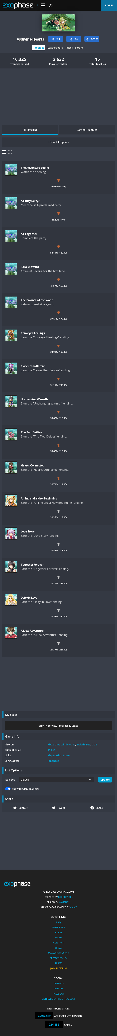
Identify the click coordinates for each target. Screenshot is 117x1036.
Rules (58, 932)
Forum (79, 47)
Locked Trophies (59, 142)
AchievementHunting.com (58, 998)
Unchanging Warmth (34, 399)
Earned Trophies (87, 129)
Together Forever (32, 565)
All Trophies (30, 129)
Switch (81, 744)
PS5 (88, 744)
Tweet (58, 808)
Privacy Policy (58, 958)
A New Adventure (32, 631)
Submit (20, 808)
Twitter (58, 988)
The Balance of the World (37, 300)
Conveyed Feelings (33, 333)
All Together (29, 234)
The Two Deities (31, 432)
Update (105, 779)
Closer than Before (33, 366)
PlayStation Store (58, 755)
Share (96, 808)
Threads (58, 983)
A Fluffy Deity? (30, 201)
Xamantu (64, 902)
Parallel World (30, 267)
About (58, 937)
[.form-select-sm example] (56, 779)
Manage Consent (58, 953)
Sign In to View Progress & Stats (58, 725)
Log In (109, 5)
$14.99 (51, 750)
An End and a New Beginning (39, 498)
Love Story (27, 531)
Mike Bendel (65, 897)
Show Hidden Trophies (25, 789)
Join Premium (58, 968)
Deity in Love (29, 598)
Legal (58, 947)
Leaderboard (55, 47)
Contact (58, 942)
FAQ (58, 922)
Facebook (58, 993)
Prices (69, 47)
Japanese (53, 760)
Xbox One (53, 744)
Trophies (38, 47)
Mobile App (58, 927)
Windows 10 (68, 744)
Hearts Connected (32, 465)
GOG (94, 744)
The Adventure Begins (35, 168)
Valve (73, 907)
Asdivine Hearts (30, 39)
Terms (58, 963)
